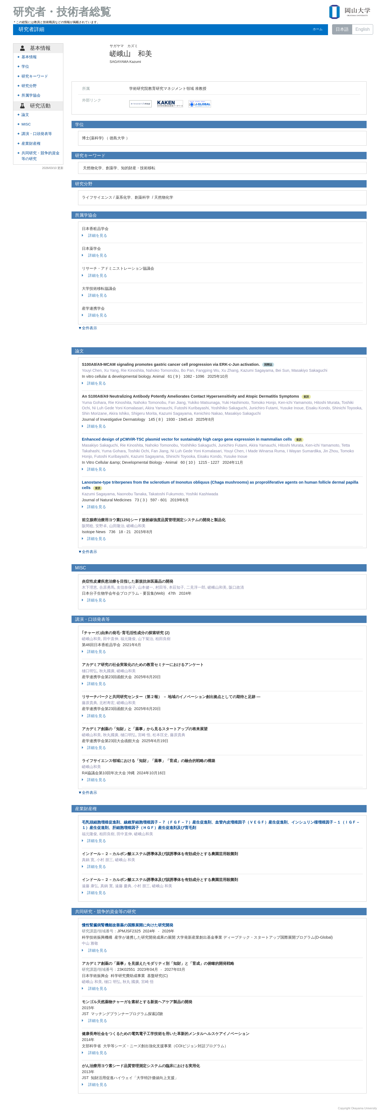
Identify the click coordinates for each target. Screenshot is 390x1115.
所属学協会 (31, 95)
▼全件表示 (87, 328)
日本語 (342, 29)
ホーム (318, 29)
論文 (25, 115)
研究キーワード (34, 76)
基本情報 (29, 57)
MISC (26, 124)
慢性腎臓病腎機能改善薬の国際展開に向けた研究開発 (127, 925)
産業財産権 (31, 144)
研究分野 (29, 86)
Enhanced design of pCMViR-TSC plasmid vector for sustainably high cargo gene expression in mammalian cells (187, 439)
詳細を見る (94, 235)
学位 (25, 66)
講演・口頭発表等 (36, 134)
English (362, 29)
